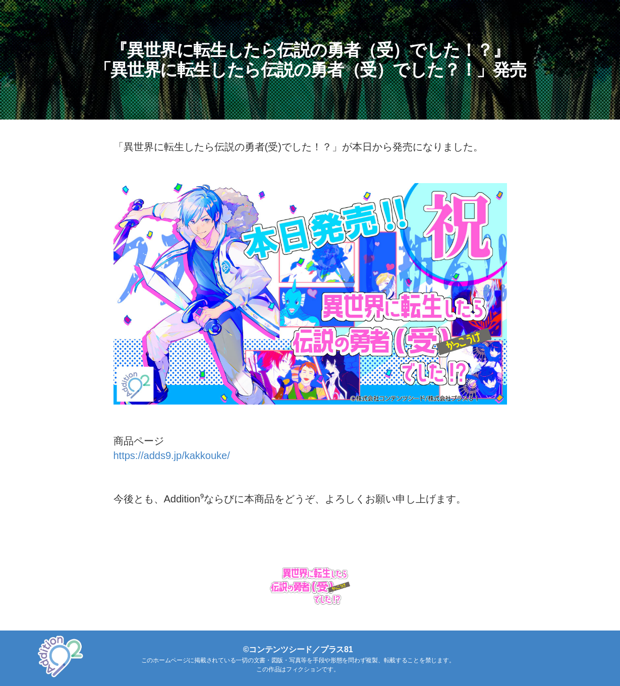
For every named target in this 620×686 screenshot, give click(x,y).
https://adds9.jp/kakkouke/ (172, 455)
